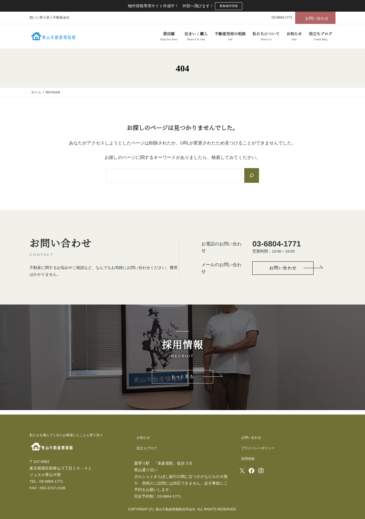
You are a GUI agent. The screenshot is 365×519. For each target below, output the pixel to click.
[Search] (251, 175)
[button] (315, 18)
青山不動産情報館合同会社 (176, 509)
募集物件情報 (229, 6)
